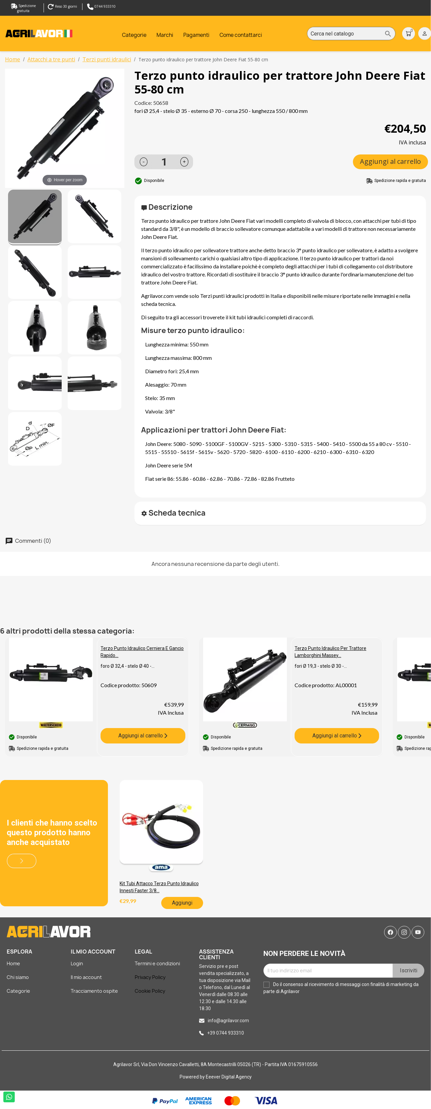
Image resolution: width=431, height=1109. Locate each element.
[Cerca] (351, 34)
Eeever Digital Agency (229, 1077)
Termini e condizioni (157, 963)
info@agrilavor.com (228, 1020)
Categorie (18, 991)
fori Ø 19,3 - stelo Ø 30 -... (321, 666)
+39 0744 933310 (225, 1033)
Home (13, 963)
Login (77, 963)
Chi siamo (18, 977)
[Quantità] (164, 161)
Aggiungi (182, 903)
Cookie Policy (150, 991)
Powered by (193, 1077)
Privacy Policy (150, 977)
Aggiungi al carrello (390, 161)
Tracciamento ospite (94, 991)
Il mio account (86, 977)
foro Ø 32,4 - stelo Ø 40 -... (128, 666)
